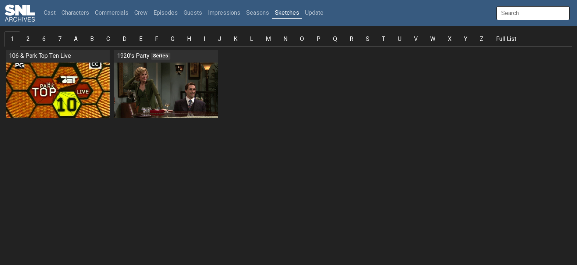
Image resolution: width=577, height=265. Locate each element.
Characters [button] (75, 12)
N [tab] (285, 39)
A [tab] (76, 39)
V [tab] (416, 39)
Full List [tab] (506, 39)
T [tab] (383, 39)
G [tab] (172, 39)
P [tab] (318, 39)
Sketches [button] (287, 12)
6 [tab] (44, 39)
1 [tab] (12, 39)
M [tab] (268, 39)
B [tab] (92, 39)
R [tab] (351, 39)
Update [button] (314, 12)
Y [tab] (465, 39)
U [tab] (399, 39)
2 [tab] (28, 39)
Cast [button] (51, 12)
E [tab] (140, 39)
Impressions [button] (224, 12)
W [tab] (432, 39)
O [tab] (302, 39)
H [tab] (189, 39)
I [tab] (204, 39)
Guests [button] (193, 12)
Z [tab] (482, 39)
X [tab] (450, 39)
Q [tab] (335, 39)
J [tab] (219, 39)
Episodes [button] (165, 12)
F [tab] (156, 39)
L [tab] (251, 39)
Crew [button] (141, 12)
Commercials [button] (111, 12)
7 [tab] (59, 39)
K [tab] (235, 39)
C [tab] (108, 39)
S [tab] (367, 39)
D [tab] (125, 39)
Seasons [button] (257, 12)
